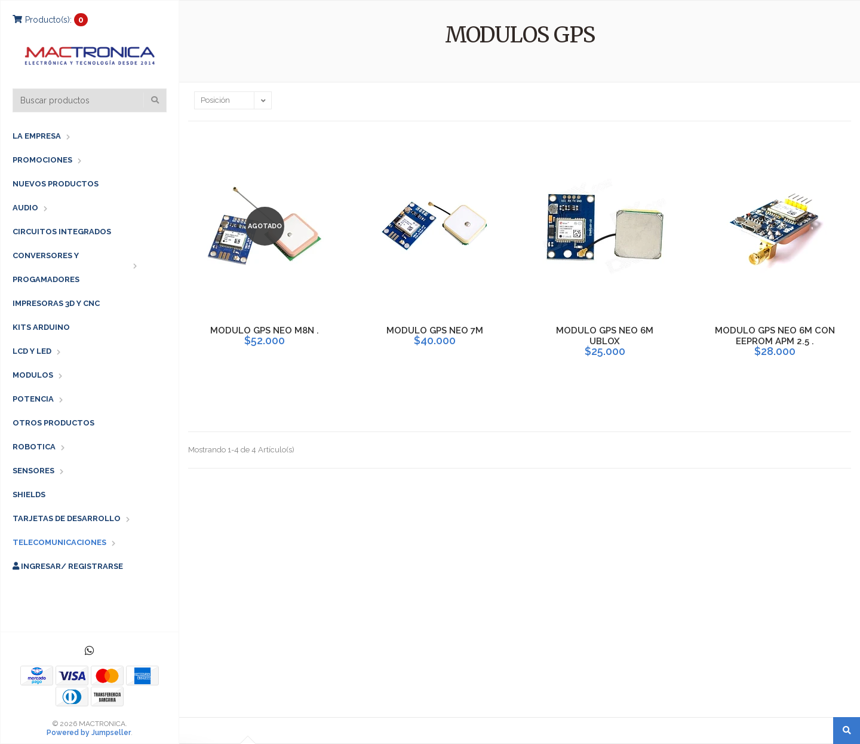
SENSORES (33, 470)
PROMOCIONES (42, 159)
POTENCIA (33, 398)
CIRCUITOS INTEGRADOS (62, 231)
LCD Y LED (32, 351)
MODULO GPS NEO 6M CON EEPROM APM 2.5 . (775, 336)
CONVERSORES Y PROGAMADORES (46, 267)
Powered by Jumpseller (89, 732)
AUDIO (25, 207)
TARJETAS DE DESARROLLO (67, 518)
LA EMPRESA (37, 135)
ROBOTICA (34, 446)
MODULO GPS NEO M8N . (264, 330)
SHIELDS (29, 494)
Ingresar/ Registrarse (68, 566)
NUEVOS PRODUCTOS (56, 183)
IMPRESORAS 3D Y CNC (56, 303)
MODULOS (33, 375)
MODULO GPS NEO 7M (434, 330)
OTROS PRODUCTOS (53, 422)
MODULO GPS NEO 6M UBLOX (604, 336)
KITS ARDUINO (41, 327)
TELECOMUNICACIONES (59, 542)
